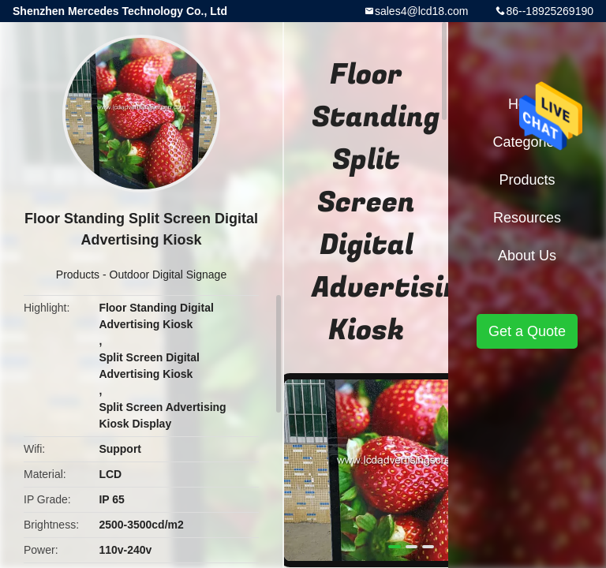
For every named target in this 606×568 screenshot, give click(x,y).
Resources (527, 218)
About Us (527, 255)
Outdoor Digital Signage (168, 274)
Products (77, 274)
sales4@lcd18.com (422, 11)
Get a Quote (527, 331)
